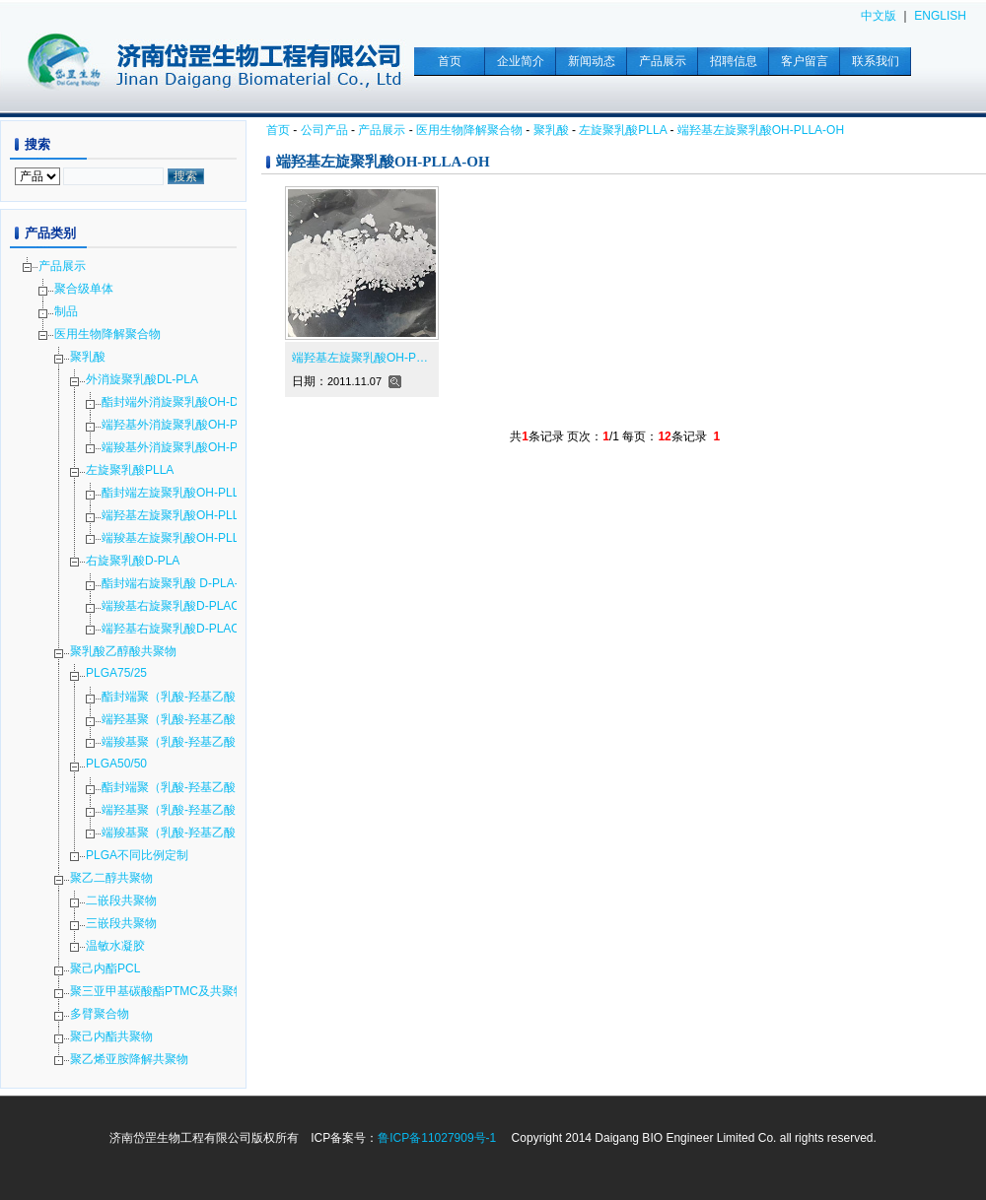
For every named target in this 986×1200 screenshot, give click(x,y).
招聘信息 (733, 61)
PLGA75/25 (116, 673)
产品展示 (662, 61)
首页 (449, 61)
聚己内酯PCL (105, 968)
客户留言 (804, 61)
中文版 (878, 16)
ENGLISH (940, 16)
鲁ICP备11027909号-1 (437, 1138)
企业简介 (520, 61)
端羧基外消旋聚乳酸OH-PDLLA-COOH (204, 447)
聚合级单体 (83, 289)
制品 (66, 311)
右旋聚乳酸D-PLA (132, 560)
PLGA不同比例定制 (137, 855)
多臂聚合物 (99, 1014)
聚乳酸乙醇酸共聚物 (123, 651)
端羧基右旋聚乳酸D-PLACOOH (184, 606)
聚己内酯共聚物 (111, 1036)
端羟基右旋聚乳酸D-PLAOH (175, 628)
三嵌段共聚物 (121, 923)
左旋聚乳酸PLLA (623, 130)
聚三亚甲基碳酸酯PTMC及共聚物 (158, 991)
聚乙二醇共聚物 (111, 878)
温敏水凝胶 (115, 946)
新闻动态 (591, 61)
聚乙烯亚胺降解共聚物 (129, 1059)
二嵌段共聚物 (121, 900)
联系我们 (875, 61)
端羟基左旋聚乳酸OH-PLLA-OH (760, 130)
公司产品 (324, 130)
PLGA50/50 (116, 763)
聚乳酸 (551, 130)
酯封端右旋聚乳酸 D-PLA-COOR (188, 583)
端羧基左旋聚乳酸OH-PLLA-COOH (194, 538)
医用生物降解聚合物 (469, 130)
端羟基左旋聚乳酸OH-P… (360, 358)
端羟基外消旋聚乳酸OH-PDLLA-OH (195, 425)
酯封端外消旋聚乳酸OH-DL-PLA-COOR (206, 402)
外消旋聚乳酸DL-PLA (142, 379)
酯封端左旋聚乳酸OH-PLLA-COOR (194, 493)
